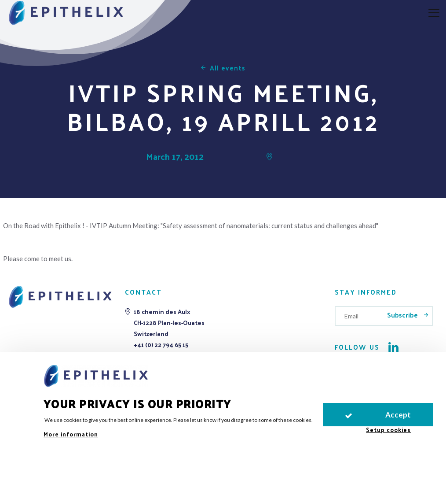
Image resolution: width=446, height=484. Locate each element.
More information (71, 434)
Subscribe (403, 315)
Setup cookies (388, 429)
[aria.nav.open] (434, 13)
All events (227, 68)
